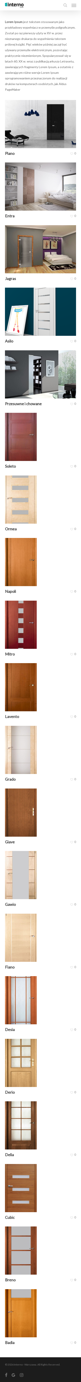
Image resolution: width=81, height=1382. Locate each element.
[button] (73, 5)
